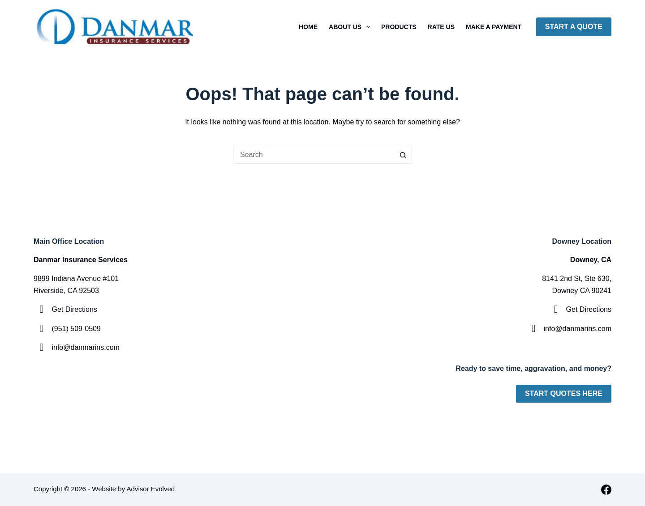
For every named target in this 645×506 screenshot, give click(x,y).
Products (399, 26)
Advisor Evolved (151, 489)
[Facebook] (606, 490)
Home (308, 26)
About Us (351, 26)
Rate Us (441, 26)
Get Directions (74, 309)
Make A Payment (493, 26)
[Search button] (403, 155)
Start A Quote (573, 26)
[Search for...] (313, 155)
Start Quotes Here (563, 393)
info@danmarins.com (85, 347)
